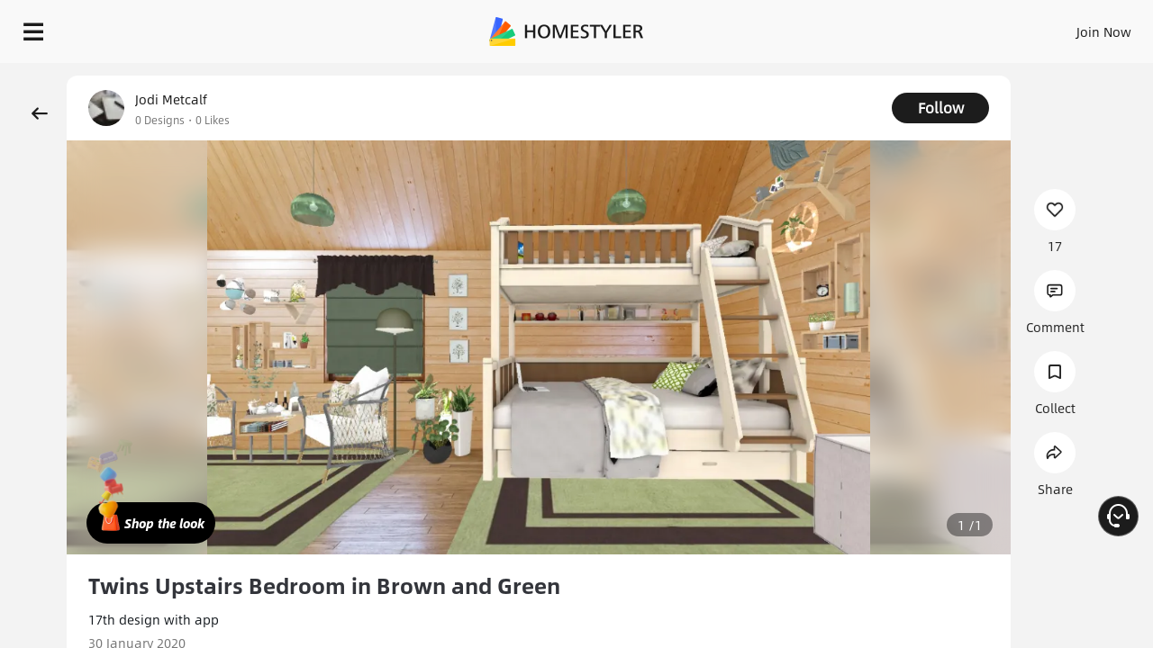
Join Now (886, 27)
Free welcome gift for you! (778, 76)
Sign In (820, 27)
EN (949, 27)
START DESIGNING (1063, 27)
